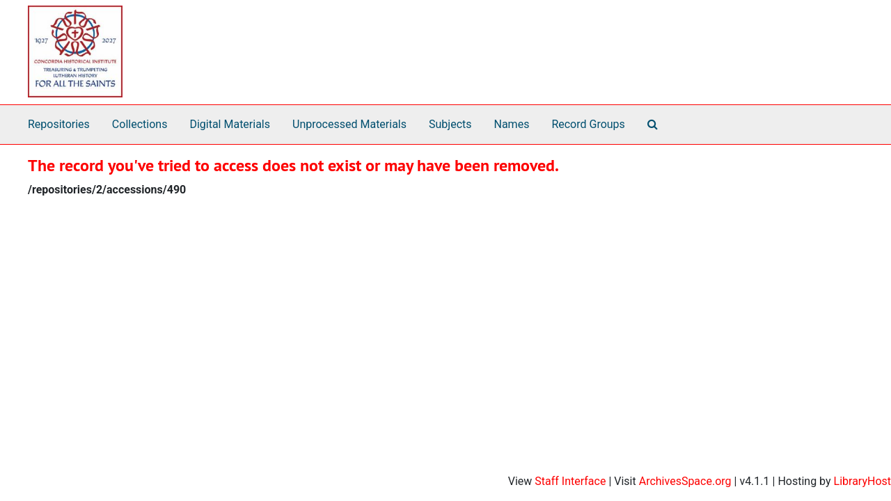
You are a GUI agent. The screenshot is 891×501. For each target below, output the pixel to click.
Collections (140, 124)
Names (512, 124)
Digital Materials (229, 124)
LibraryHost (862, 481)
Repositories (59, 124)
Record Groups (587, 124)
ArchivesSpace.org (685, 481)
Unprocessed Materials (349, 124)
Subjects (450, 124)
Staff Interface (570, 481)
